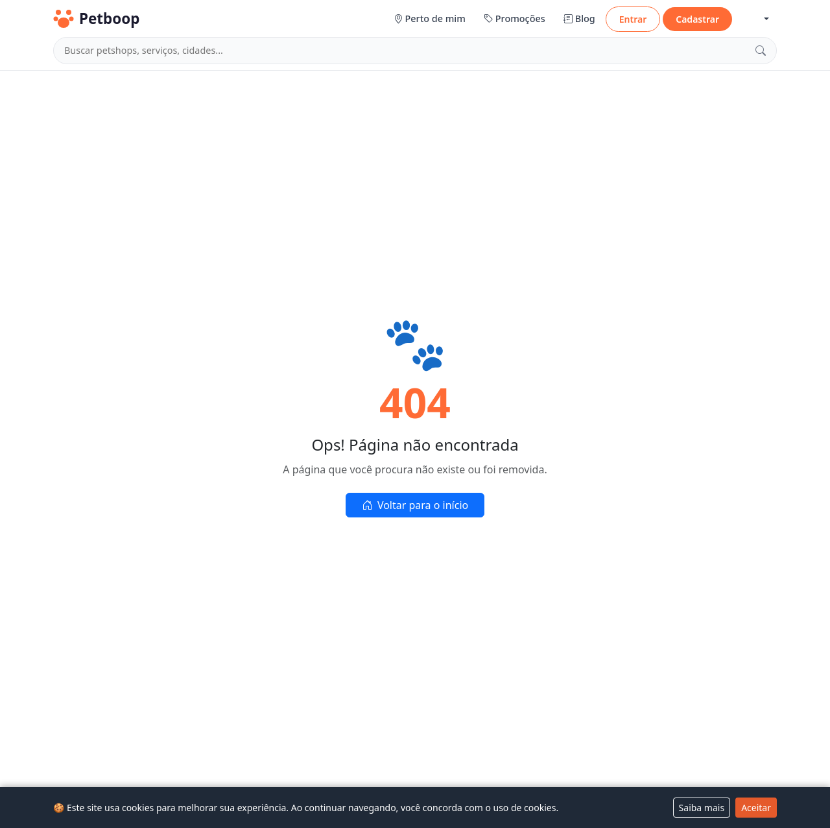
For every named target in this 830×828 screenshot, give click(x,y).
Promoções (514, 18)
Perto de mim (430, 18)
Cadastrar (697, 19)
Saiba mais (702, 807)
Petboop (96, 18)
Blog (579, 18)
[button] (756, 19)
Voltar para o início (415, 505)
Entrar (633, 19)
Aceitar (756, 807)
